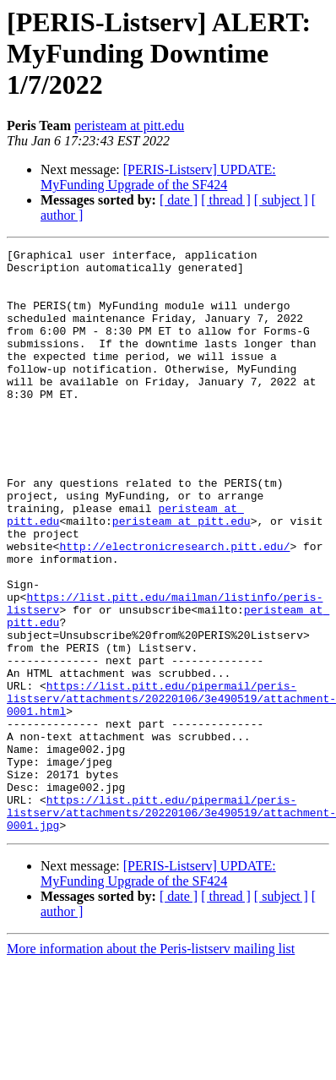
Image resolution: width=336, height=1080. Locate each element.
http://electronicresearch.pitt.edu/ (174, 606)
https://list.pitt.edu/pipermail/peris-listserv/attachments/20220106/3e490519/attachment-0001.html (171, 789)
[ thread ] (226, 200)
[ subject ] (281, 200)
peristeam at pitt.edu (129, 125)
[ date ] (179, 200)
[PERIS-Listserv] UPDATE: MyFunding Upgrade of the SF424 (158, 177)
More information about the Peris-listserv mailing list (151, 1065)
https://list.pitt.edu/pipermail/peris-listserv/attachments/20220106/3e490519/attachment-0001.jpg (171, 926)
